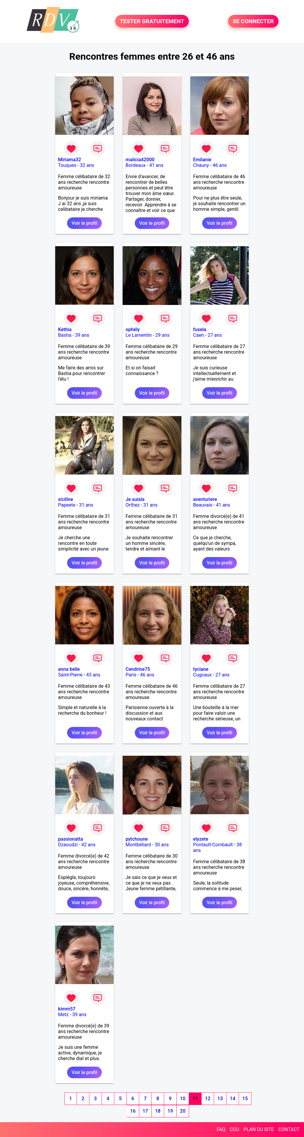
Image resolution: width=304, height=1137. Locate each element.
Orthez (133, 505)
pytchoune (137, 839)
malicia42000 (140, 159)
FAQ (221, 1129)
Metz (63, 1014)
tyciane (201, 669)
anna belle (69, 669)
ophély (133, 329)
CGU (234, 1129)
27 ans (215, 335)
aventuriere (205, 499)
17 (145, 1111)
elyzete (200, 839)
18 (157, 1111)
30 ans (162, 844)
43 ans (93, 675)
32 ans (87, 165)
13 (220, 1098)
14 (232, 1098)
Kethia (65, 329)
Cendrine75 (138, 669)
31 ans (86, 505)
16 (132, 1111)
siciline (65, 499)
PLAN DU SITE (259, 1129)
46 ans (220, 165)
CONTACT (289, 1129)
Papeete (66, 505)
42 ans (88, 844)
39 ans (82, 335)
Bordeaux (135, 165)
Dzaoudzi (68, 844)
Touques (67, 165)
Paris (131, 675)
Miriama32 (69, 159)
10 (182, 1098)
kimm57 (66, 1009)
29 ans (162, 335)
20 (182, 1111)
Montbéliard (138, 844)
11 (195, 1098)
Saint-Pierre (70, 675)
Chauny (201, 165)
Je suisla (135, 499)
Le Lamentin (139, 335)
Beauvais (202, 505)
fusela (199, 329)
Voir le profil (84, 223)
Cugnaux (202, 675)
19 (170, 1111)
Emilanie (202, 159)
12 (207, 1098)
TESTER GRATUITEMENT (152, 21)
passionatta (70, 839)
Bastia (65, 335)
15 (245, 1098)
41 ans (156, 165)
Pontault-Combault (213, 844)
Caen (198, 335)
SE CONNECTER (253, 21)
